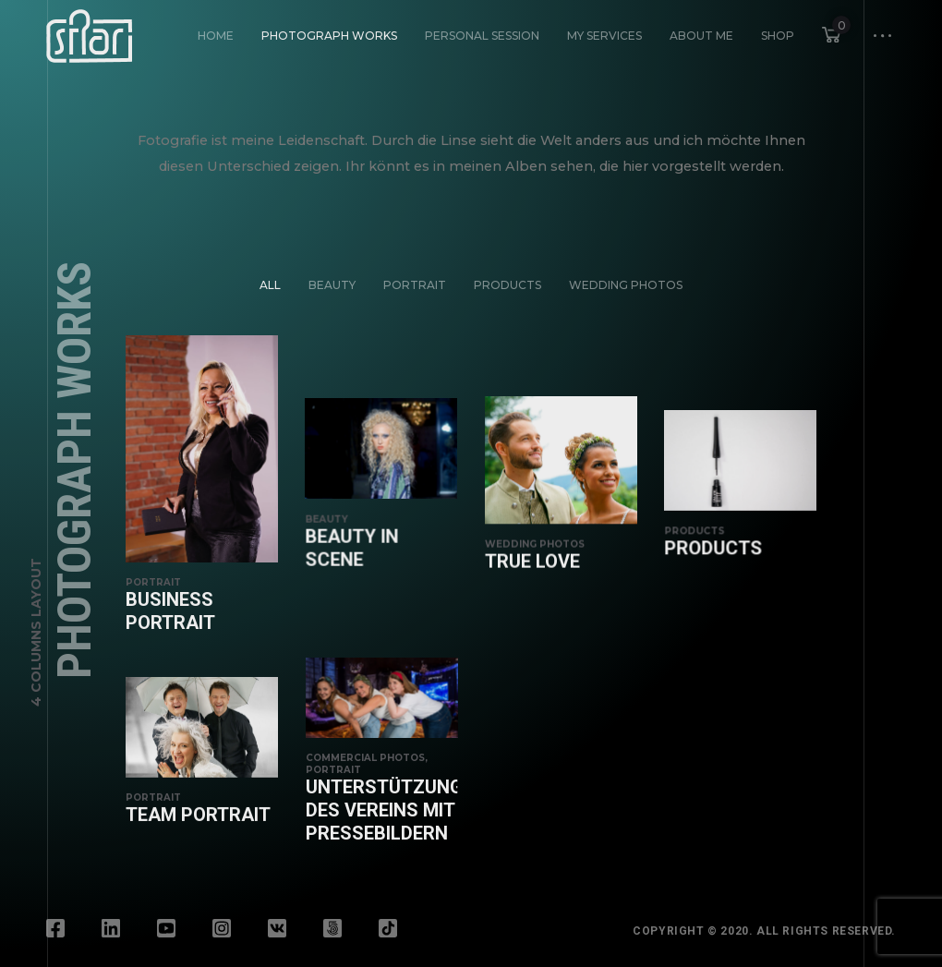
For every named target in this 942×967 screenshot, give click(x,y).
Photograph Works (329, 35)
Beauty (332, 285)
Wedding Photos (625, 285)
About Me (701, 35)
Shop (777, 35)
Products (507, 285)
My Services (604, 35)
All (270, 285)
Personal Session (482, 35)
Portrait (414, 285)
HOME (216, 35)
